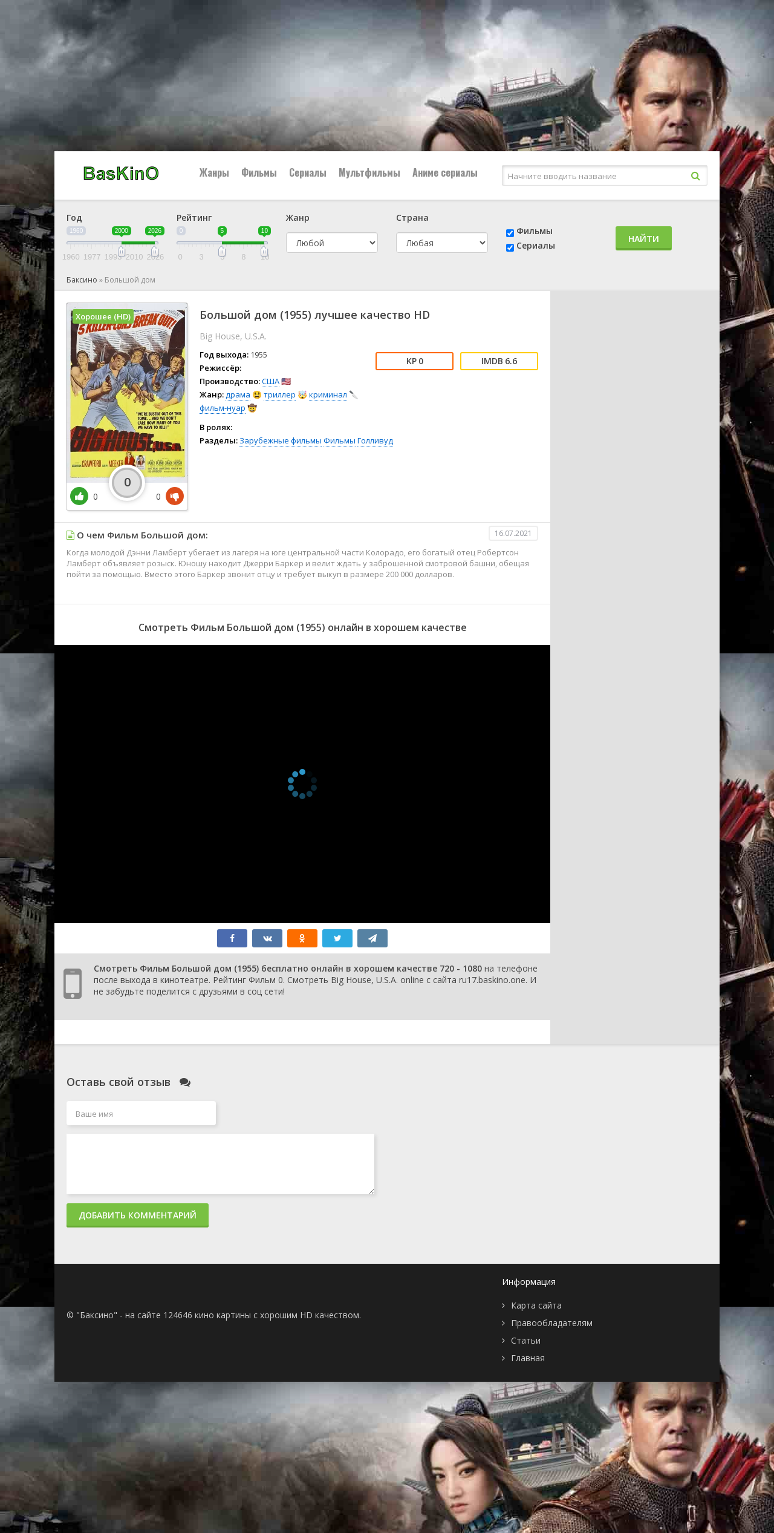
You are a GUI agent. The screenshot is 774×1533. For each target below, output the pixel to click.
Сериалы (308, 172)
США (270, 381)
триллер (280, 394)
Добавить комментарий (138, 1215)
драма (238, 394)
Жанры (214, 172)
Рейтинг (194, 217)
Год (74, 217)
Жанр (298, 217)
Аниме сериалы (445, 172)
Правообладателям (552, 1323)
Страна (412, 217)
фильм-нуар (223, 407)
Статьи (526, 1340)
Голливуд (375, 440)
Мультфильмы (369, 172)
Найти (643, 238)
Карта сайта (536, 1305)
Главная (528, 1358)
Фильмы (259, 172)
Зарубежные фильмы (280, 440)
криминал (328, 394)
